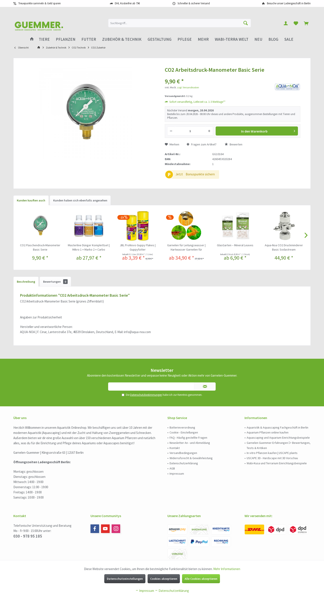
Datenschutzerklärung (184, 463)
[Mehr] (203, 39)
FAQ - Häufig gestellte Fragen (188, 438)
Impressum (177, 473)
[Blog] (273, 39)
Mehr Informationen (226, 569)
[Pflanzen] (65, 39)
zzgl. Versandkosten (188, 87)
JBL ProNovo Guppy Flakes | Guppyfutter (138, 247)
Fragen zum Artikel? (202, 144)
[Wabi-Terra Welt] (231, 39)
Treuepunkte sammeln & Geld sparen (39, 3)
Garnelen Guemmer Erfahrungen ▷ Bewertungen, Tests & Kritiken (278, 445)
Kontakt (175, 448)
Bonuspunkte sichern (200, 174)
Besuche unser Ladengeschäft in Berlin (289, 3)
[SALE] (288, 39)
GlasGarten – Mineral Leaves (235, 245)
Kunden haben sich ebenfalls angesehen (80, 200)
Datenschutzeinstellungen (125, 579)
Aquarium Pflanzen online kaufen (267, 432)
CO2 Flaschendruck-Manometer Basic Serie (40, 247)
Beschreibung (26, 282)
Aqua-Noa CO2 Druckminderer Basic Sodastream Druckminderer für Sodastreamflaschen (284, 247)
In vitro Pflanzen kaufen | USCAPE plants (272, 453)
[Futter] (88, 39)
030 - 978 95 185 (27, 536)
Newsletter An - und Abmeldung (190, 443)
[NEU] (258, 39)
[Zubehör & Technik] (122, 39)
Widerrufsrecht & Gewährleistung (191, 458)
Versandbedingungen (183, 453)
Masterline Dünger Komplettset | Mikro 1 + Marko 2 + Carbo (89, 247)
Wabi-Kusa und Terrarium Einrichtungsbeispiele (277, 463)
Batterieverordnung (182, 427)
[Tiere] (44, 39)
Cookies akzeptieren (163, 579)
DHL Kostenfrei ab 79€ (127, 3)
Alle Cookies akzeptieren (201, 579)
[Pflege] (184, 39)
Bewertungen (55, 281)
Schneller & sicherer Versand (194, 3)
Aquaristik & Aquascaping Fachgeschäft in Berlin (277, 427)
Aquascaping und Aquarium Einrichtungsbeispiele (278, 438)
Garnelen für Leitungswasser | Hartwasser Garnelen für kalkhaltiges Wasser (186, 247)
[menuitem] (306, 23)
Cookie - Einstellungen (184, 432)
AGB (172, 468)
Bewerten (233, 144)
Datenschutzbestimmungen (146, 395)
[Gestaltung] (159, 39)
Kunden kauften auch (31, 200)
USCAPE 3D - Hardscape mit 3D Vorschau (272, 458)
